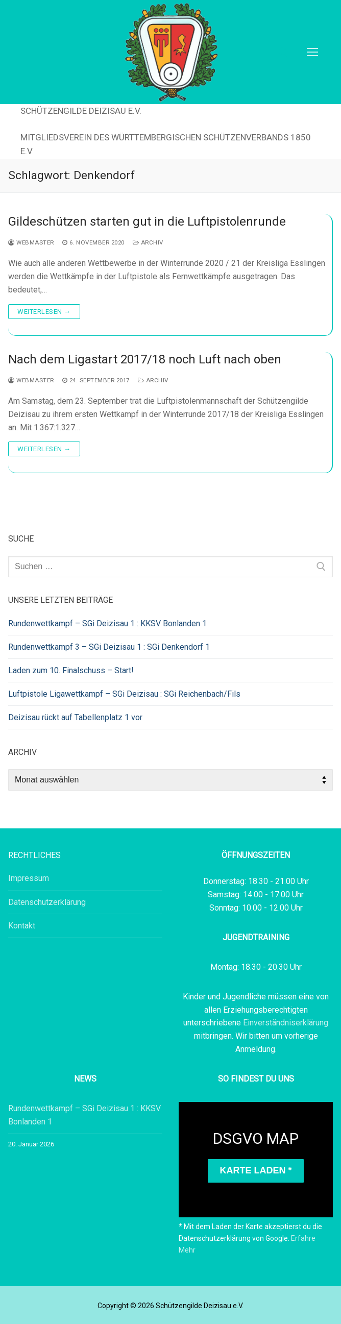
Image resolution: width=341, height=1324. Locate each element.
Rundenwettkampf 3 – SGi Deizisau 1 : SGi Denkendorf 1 (109, 647)
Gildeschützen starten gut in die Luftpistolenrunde (147, 221)
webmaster (31, 242)
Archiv (148, 242)
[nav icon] (312, 52)
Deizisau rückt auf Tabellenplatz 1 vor (75, 717)
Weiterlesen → (44, 311)
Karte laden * (255, 1170)
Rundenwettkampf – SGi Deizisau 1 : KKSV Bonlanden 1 (107, 623)
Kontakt (21, 925)
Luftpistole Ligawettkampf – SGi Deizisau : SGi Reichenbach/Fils (124, 694)
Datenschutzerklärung (47, 902)
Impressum (28, 878)
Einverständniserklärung (285, 1022)
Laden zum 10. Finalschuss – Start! (71, 670)
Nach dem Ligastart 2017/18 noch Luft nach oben (144, 359)
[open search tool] (283, 52)
